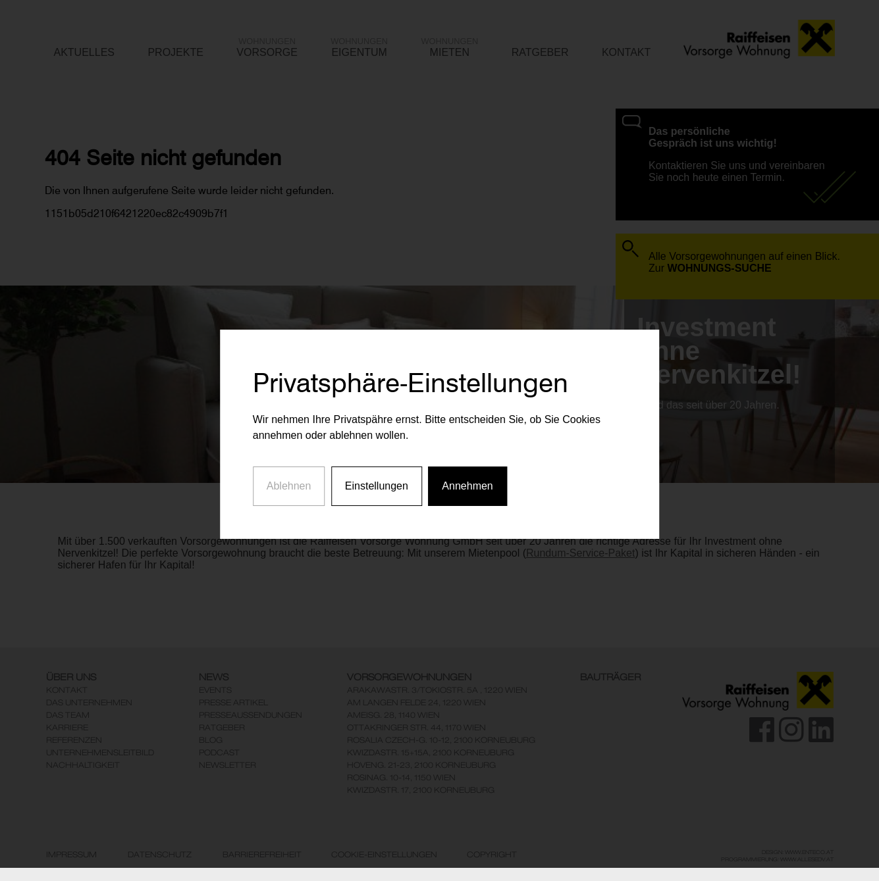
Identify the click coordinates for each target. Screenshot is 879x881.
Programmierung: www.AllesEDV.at (777, 859)
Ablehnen (289, 476)
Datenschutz (160, 854)
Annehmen (467, 476)
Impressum (71, 854)
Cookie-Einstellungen (384, 854)
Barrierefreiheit (262, 854)
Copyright (492, 854)
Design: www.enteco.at (798, 852)
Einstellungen (376, 476)
